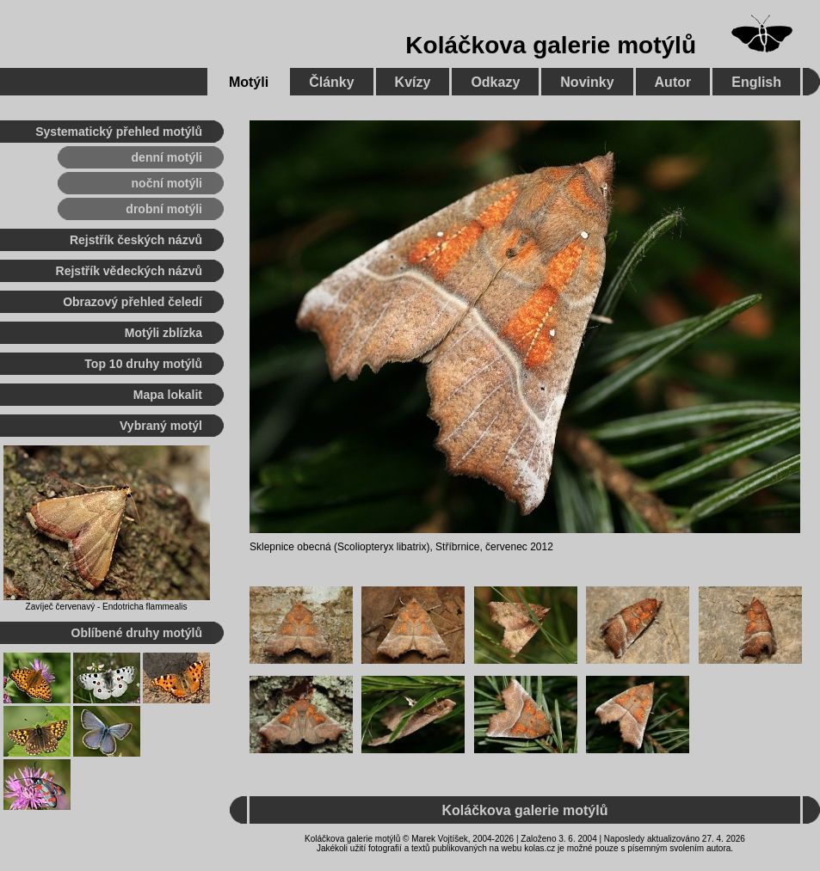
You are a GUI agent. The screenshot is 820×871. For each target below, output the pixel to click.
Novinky (586, 82)
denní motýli (167, 157)
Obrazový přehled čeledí (132, 302)
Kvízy (413, 82)
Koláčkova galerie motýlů (550, 45)
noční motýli (167, 183)
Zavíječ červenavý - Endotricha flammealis (107, 606)
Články (331, 82)
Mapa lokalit (167, 395)
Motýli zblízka (163, 333)
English (756, 82)
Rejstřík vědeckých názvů (129, 271)
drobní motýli (164, 209)
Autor (673, 82)
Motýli (248, 82)
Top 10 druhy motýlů (143, 364)
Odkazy (495, 82)
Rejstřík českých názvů (136, 240)
